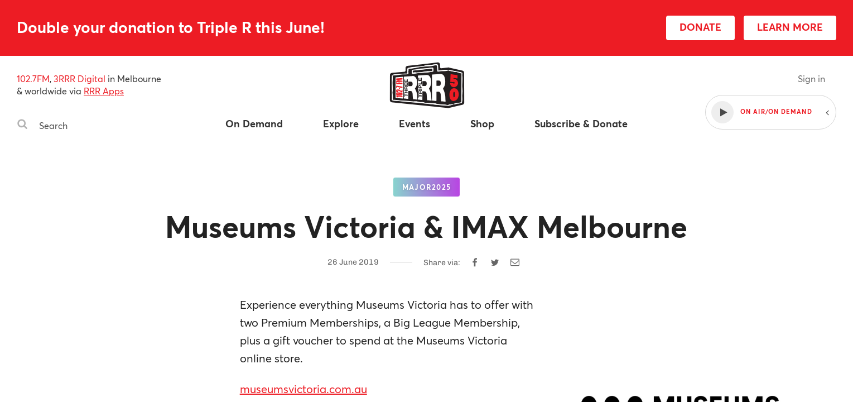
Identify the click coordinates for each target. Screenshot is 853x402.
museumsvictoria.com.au (303, 388)
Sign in (811, 78)
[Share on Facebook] (474, 262)
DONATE (700, 27)
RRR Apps (104, 91)
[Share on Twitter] (494, 262)
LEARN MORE (790, 27)
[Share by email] (515, 262)
